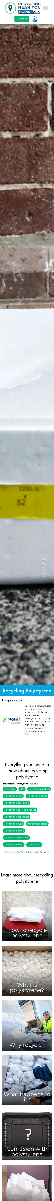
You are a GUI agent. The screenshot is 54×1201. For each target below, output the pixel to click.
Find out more (32, 734)
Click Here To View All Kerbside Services (27, 852)
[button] (34, 18)
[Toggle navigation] (45, 8)
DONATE (22, 18)
